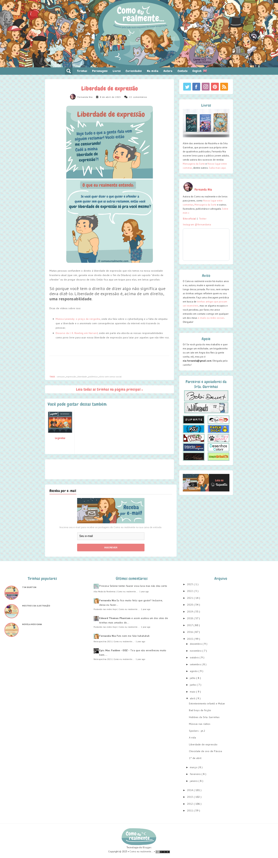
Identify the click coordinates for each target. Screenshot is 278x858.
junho (193, 684)
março (194, 767)
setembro (196, 664)
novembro (196, 650)
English (200, 71)
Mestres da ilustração (36, 605)
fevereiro (196, 774)
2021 (190, 598)
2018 (190, 618)
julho (193, 678)
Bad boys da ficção (200, 710)
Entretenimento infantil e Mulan (207, 703)
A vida (192, 737)
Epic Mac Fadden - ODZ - (114, 650)
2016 (190, 632)
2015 (190, 638)
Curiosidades (134, 71)
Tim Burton (29, 587)
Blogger (147, 847)
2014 (190, 790)
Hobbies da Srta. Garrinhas (204, 717)
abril (193, 698)
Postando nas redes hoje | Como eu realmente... (116, 609)
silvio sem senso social (110, 376)
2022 (190, 591)
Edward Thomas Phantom (115, 618)
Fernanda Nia (85, 97)
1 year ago (144, 591)
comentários (140, 97)
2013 (190, 796)
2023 (190, 584)
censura (61, 376)
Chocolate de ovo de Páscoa (205, 751)
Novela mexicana (32, 624)
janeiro (194, 781)
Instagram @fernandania (197, 224)
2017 (190, 625)
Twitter (203, 218)
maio (193, 691)
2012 (190, 803)
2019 (190, 611)
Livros (117, 71)
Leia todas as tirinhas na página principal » (109, 389)
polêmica (93, 376)
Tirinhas (82, 71)
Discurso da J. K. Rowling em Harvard (77, 333)
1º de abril (195, 758)
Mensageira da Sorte (194, 163)
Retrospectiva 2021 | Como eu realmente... (114, 641)
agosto (194, 671)
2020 (190, 604)
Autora (168, 71)
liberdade (82, 376)
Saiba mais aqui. (217, 167)
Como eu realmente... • (143, 851)
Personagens (100, 71)
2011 (190, 810)
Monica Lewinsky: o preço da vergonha (78, 318)
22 (130, 97)
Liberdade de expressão (203, 744)
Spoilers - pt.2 (197, 730)
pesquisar (68, 71)
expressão (71, 376)
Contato (183, 71)
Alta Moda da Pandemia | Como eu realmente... (115, 591)
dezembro (196, 643)
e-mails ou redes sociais (211, 317)
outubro (195, 657)
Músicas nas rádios (199, 723)
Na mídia (153, 71)
